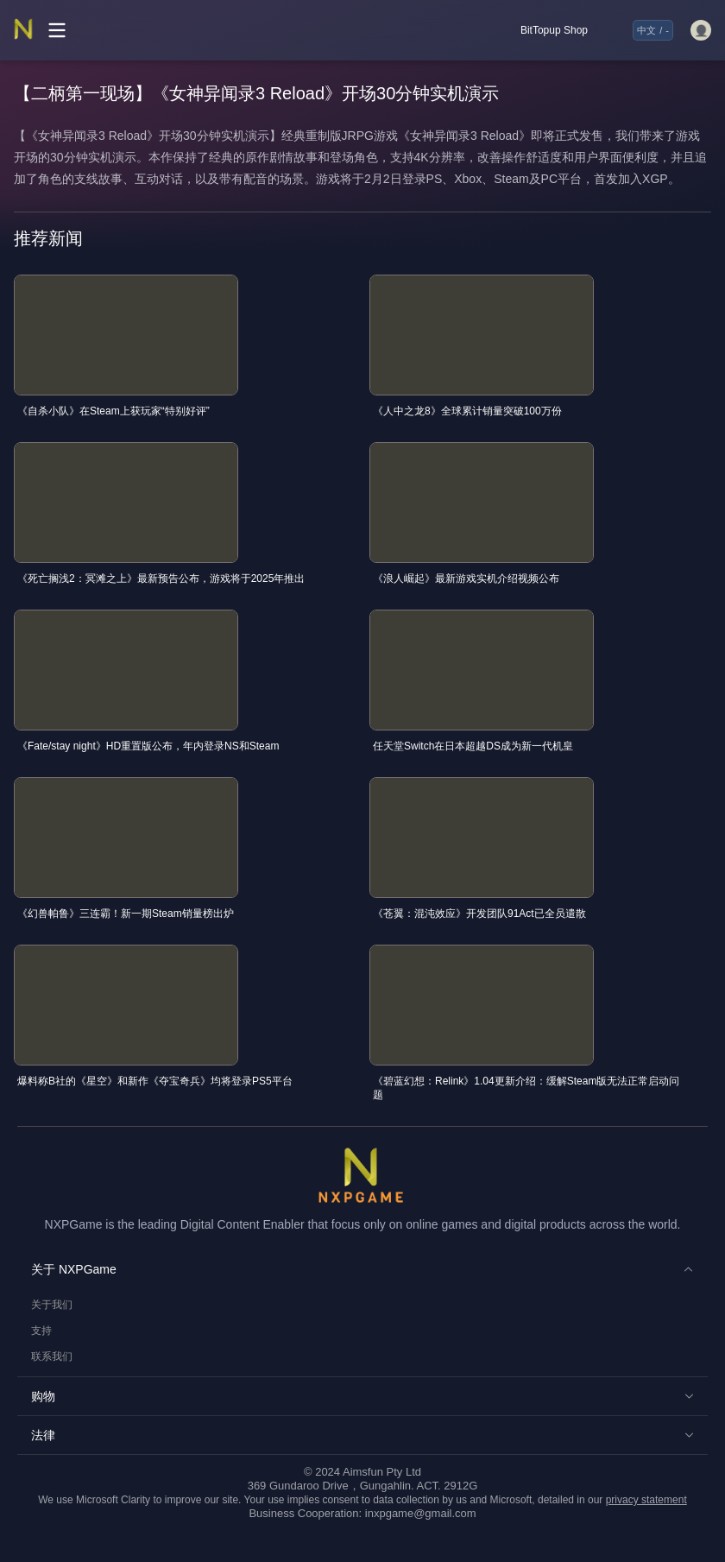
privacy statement (646, 1500)
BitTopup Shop (554, 30)
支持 (41, 1331)
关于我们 (51, 1305)
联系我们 (51, 1356)
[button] (362, 1269)
